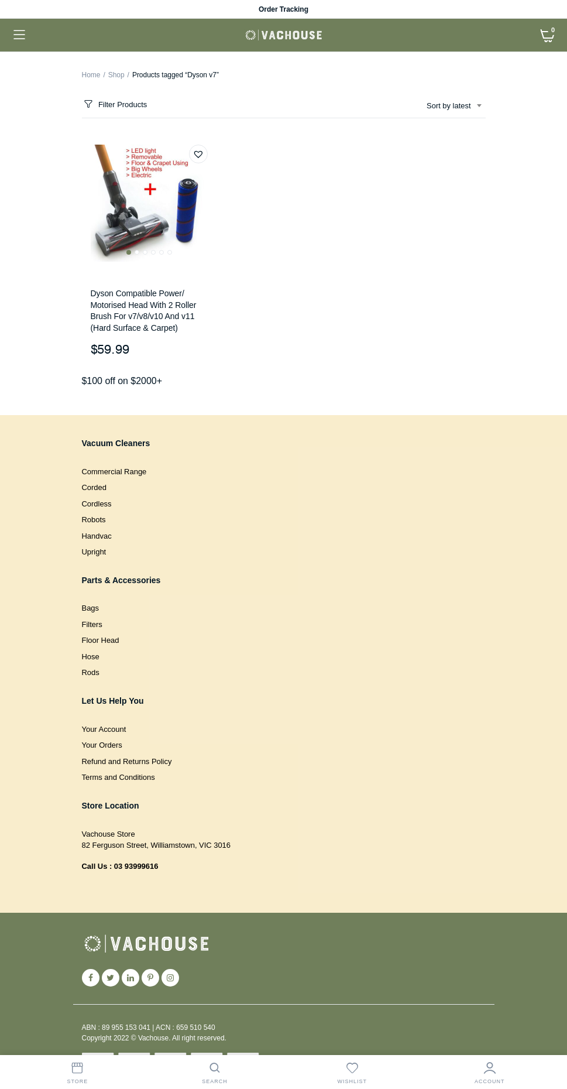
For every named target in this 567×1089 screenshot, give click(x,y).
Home (91, 75)
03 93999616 (136, 866)
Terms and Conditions (118, 777)
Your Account (104, 729)
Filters (92, 624)
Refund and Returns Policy (127, 761)
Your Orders (102, 745)
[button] (198, 154)
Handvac (97, 536)
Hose (90, 656)
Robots (94, 519)
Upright (94, 551)
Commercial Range (114, 471)
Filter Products (114, 104)
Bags (90, 608)
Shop (116, 75)
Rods (90, 672)
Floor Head (100, 640)
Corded (94, 487)
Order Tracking (283, 9)
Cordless (97, 503)
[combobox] (453, 106)
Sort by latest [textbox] (448, 105)
